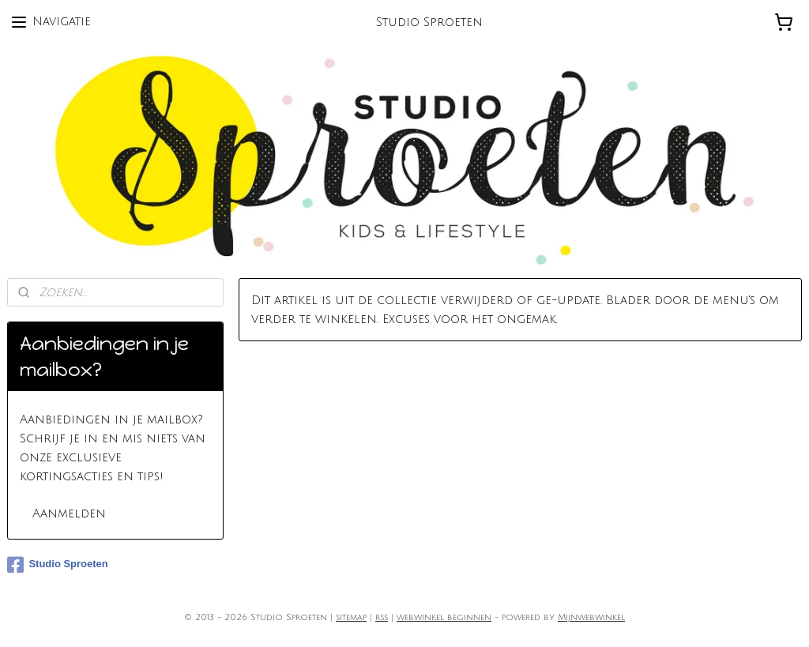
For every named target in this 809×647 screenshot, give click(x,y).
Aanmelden (69, 513)
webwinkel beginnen (444, 618)
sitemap (351, 618)
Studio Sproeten (57, 564)
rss (381, 618)
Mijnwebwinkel (591, 618)
